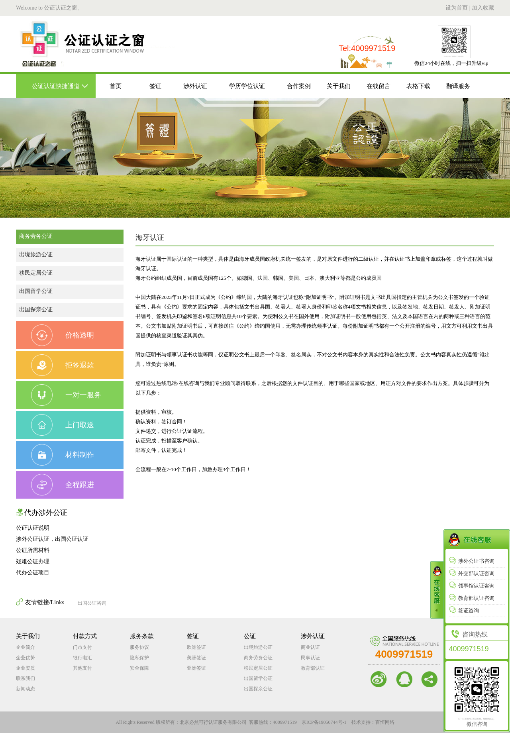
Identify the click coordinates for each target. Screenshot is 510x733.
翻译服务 (458, 86)
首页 (116, 86)
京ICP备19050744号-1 (324, 722)
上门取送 (62, 425)
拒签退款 (62, 365)
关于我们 (339, 86)
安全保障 (139, 668)
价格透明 (62, 335)
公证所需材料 (32, 550)
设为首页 (456, 8)
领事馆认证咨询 (471, 586)
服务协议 (139, 647)
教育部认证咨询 (471, 598)
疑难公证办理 (32, 561)
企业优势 (25, 657)
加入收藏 (483, 8)
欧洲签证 (196, 647)
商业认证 (310, 647)
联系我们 (25, 678)
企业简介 (25, 647)
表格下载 (418, 86)
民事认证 (310, 657)
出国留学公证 (36, 291)
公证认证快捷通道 (56, 86)
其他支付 (82, 668)
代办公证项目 (32, 573)
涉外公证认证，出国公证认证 (52, 539)
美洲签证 (196, 657)
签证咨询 (464, 610)
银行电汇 (82, 657)
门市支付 (82, 647)
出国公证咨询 (92, 603)
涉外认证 (195, 86)
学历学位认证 (247, 86)
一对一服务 (66, 395)
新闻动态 (25, 689)
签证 (155, 86)
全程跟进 (62, 484)
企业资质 (25, 668)
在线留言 (378, 86)
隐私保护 (139, 657)
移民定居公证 (36, 273)
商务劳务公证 (36, 236)
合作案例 (299, 86)
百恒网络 (384, 722)
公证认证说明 (32, 528)
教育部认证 (313, 668)
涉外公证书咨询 (471, 561)
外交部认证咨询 (471, 573)
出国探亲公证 (36, 309)
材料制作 (62, 455)
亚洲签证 (196, 668)
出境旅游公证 (36, 254)
